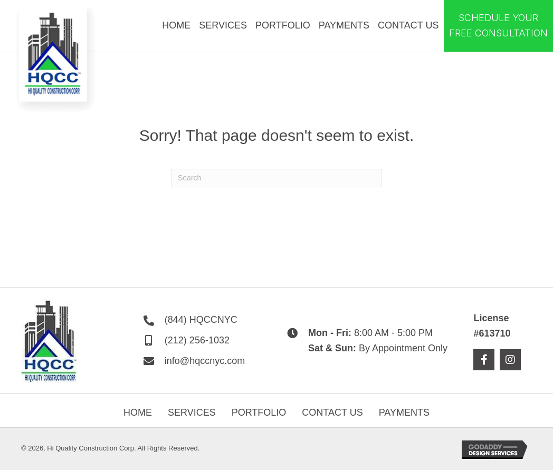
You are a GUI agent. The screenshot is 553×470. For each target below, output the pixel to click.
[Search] (276, 178)
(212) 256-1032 (197, 340)
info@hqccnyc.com (205, 361)
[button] (483, 359)
